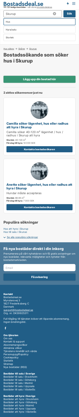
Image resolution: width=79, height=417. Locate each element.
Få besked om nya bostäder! (67, 3)
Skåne (21, 48)
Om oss (7, 338)
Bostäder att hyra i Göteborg (20, 402)
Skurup (33, 49)
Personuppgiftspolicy (15, 354)
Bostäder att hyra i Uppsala (19, 408)
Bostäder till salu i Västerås (19, 389)
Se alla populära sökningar (22, 237)
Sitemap (8, 363)
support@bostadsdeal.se (18, 309)
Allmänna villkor (12, 347)
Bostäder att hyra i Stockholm (20, 399)
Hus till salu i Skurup (15, 231)
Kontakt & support (14, 341)
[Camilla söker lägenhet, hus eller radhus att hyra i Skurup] (39, 126)
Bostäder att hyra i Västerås (19, 411)
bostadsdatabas (44, 7)
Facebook (5, 328)
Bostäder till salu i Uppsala (19, 386)
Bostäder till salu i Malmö (18, 382)
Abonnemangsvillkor (15, 344)
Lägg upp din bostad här (39, 79)
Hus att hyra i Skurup (15, 228)
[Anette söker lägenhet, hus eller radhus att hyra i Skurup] (39, 186)
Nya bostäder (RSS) (15, 367)
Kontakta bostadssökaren (39, 149)
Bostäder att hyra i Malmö (18, 405)
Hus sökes (8, 48)
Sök (69, 13)
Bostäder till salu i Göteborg (19, 379)
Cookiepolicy (11, 357)
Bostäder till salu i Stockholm (20, 376)
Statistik (8, 360)
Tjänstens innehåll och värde (20, 351)
